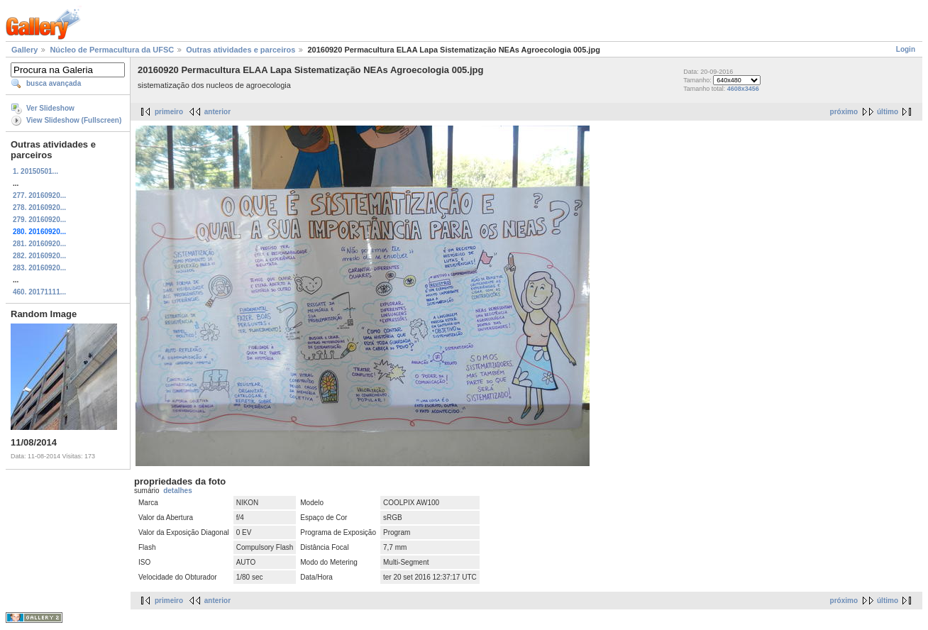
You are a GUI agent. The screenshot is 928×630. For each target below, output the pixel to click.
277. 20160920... (39, 195)
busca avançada (53, 83)
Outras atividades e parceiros (240, 49)
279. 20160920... (39, 219)
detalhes (177, 490)
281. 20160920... (39, 244)
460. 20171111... (39, 292)
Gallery (24, 49)
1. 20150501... (35, 171)
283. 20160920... (39, 268)
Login (905, 49)
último (887, 112)
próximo (844, 112)
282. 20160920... (39, 256)
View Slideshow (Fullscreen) (73, 120)
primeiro (169, 112)
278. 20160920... (39, 207)
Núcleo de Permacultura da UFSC (112, 49)
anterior (217, 112)
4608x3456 (743, 88)
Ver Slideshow (50, 108)
